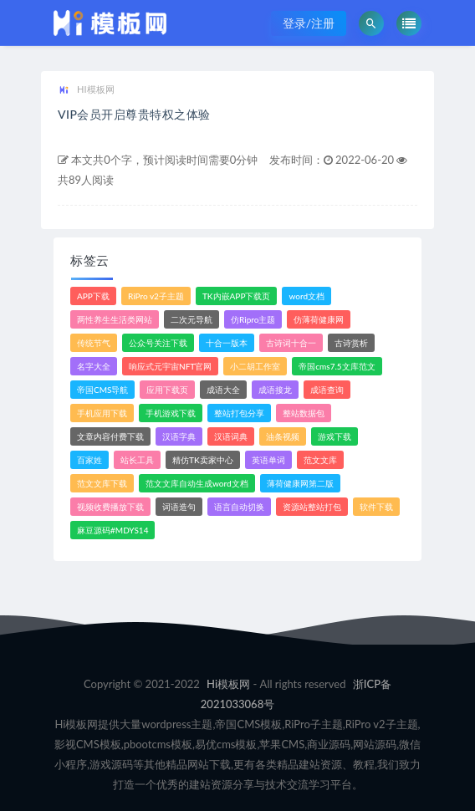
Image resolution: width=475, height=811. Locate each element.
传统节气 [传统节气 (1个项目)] (93, 343)
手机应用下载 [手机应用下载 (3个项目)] (102, 413)
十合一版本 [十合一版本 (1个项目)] (227, 343)
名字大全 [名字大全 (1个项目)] (93, 366)
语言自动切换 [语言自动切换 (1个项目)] (239, 507)
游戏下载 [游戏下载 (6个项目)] (334, 436)
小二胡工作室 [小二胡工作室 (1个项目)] (255, 366)
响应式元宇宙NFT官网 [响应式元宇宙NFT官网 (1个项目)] (170, 366)
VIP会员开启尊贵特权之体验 (134, 114)
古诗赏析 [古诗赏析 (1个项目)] (351, 343)
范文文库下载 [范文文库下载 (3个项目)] (102, 483)
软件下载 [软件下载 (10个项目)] (376, 507)
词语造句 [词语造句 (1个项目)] (179, 507)
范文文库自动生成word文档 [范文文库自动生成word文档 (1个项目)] (197, 483)
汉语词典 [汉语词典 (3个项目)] (231, 436)
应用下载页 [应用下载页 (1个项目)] (167, 390)
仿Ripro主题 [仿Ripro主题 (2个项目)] (253, 319)
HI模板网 (86, 90)
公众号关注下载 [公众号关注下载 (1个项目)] (158, 343)
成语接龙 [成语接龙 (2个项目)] (275, 390)
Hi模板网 (228, 684)
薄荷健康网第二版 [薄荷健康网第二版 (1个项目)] (300, 483)
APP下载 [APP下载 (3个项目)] (93, 296)
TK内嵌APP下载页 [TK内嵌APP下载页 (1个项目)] (236, 296)
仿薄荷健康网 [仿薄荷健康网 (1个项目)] (319, 319)
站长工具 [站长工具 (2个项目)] (137, 460)
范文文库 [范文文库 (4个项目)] (320, 460)
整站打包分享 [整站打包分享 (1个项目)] (239, 413)
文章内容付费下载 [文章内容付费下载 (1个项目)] (110, 436)
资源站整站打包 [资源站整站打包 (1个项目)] (312, 507)
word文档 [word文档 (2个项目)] (306, 296)
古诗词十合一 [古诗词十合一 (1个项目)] (291, 343)
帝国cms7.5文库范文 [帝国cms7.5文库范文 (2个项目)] (337, 366)
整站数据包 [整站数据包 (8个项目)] (303, 413)
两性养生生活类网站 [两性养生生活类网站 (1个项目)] (114, 319)
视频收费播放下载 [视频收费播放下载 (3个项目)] (110, 507)
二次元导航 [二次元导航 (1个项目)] (191, 319)
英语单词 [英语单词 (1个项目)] (268, 460)
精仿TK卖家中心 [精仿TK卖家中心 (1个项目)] (202, 460)
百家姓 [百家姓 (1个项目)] (89, 460)
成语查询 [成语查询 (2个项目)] (327, 390)
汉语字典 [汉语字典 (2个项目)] (179, 436)
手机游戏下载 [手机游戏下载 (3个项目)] (171, 413)
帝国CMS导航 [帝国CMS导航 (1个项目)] (102, 390)
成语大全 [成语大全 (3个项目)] (223, 390)
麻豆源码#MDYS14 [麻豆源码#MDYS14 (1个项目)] (112, 530)
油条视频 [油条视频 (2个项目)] (282, 436)
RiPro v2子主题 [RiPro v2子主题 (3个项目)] (156, 296)
